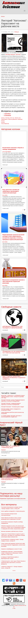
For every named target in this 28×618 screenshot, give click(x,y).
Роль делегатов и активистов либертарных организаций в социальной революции (10, 191)
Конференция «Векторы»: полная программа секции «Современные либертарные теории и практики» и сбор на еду (12, 553)
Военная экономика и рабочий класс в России (12, 531)
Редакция (16, 31)
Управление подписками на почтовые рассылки (12, 498)
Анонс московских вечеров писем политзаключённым (11, 478)
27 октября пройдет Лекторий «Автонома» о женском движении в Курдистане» (11, 416)
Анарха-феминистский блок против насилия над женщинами (12, 413)
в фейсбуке (7, 113)
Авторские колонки (10, 129)
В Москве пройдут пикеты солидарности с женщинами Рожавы (11, 409)
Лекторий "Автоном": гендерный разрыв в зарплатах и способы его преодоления (11, 404)
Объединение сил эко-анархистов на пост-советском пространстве (13, 352)
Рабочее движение (12, 119)
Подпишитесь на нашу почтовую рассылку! (11, 494)
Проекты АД (17, 117)
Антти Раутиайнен (6, 151)
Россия (3, 120)
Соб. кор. (12, 117)
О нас (14, 608)
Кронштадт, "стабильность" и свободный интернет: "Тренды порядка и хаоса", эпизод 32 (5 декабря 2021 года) (13, 396)
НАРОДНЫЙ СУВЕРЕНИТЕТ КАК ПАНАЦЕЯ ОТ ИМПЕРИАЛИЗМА (12, 327)
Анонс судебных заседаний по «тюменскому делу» (10, 446)
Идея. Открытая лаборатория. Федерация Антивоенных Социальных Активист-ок (13, 378)
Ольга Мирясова (5, 123)
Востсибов (4, 195)
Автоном (7, 117)
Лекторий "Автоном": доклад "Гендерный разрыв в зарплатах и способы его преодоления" (13, 400)
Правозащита (4, 119)
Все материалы (9, 504)
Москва (3, 122)
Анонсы (3, 16)
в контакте (7, 115)
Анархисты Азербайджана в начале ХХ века (11, 549)
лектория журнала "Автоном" (13, 54)
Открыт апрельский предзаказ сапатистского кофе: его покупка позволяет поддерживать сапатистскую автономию (13, 545)
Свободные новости (11, 307)
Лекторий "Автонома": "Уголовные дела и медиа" (12, 406)
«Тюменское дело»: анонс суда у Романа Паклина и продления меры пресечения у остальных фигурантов (13, 563)
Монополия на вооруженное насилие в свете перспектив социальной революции (13, 281)
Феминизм (20, 119)
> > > (14, 570)
